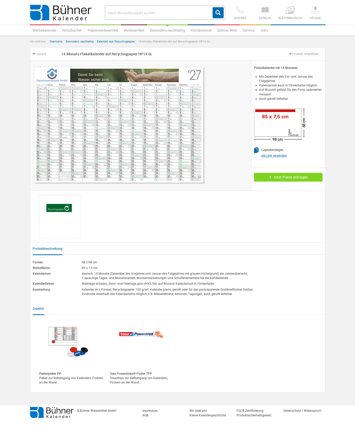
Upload (315, 13)
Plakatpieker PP (50, 373)
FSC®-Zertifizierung (249, 410)
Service (248, 30)
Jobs (264, 30)
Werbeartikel (134, 30)
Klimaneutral (201, 30)
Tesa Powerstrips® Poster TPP (131, 373)
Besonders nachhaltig (167, 30)
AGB (145, 415)
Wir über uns (198, 410)
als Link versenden (274, 155)
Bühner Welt (227, 30)
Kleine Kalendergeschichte (207, 415)
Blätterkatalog (290, 13)
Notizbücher (72, 30)
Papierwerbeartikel (103, 30)
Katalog (265, 13)
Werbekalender (45, 30)
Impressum (150, 410)
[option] (60, 216)
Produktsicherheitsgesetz (253, 415)
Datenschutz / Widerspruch (302, 410)
